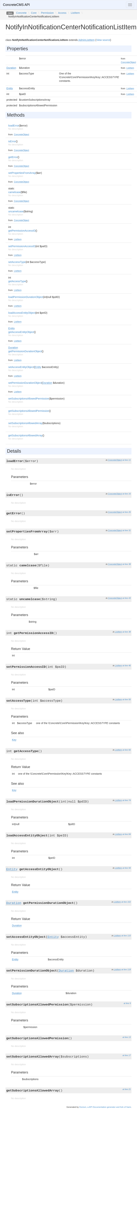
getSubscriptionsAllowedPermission (28, 410)
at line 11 (126, 460)
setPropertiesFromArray (22, 172)
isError (12, 141)
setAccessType (17, 262)
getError (13, 157)
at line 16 (126, 494)
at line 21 (126, 1089)
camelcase (14, 192)
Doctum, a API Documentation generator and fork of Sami (105, 1107)
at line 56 (126, 699)
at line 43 (126, 598)
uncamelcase (16, 211)
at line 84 (126, 834)
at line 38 (126, 564)
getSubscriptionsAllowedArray (25, 435)
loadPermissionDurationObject (25, 297)
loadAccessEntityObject (21, 312)
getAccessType (17, 281)
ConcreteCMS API (16, 5)
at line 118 (126, 969)
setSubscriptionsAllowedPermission (28, 398)
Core (33, 12)
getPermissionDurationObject (25, 351)
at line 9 (127, 1003)
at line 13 (126, 1037)
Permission (47, 12)
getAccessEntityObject (21, 332)
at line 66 (126, 750)
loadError (13, 125)
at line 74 (126, 800)
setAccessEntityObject (21, 367)
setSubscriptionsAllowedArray (25, 423)
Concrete (21, 12)
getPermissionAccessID (21, 230)
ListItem (75, 12)
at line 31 (126, 530)
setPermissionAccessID (21, 246)
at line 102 (126, 902)
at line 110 (126, 936)
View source (103, 40)
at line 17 (126, 1055)
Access (62, 12)
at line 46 (126, 665)
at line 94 (126, 868)
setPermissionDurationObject (25, 382)
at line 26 (126, 512)
